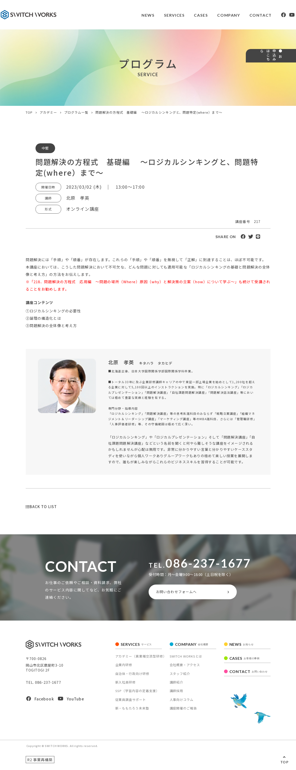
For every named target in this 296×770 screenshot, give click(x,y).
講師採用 (176, 693)
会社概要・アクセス (185, 667)
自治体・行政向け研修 (132, 675)
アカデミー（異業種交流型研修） (141, 658)
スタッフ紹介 (180, 675)
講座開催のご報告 (183, 710)
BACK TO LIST (41, 506)
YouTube (71, 701)
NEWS (132, 15)
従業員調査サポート (130, 701)
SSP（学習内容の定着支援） (137, 693)
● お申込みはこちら (288, 75)
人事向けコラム (182, 701)
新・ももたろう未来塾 (132, 710)
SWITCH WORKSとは (186, 658)
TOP (284, 762)
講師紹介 (176, 684)
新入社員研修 (125, 684)
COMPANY (214, 15)
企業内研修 (123, 667)
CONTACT (247, 15)
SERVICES (159, 15)
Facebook (40, 701)
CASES (187, 15)
